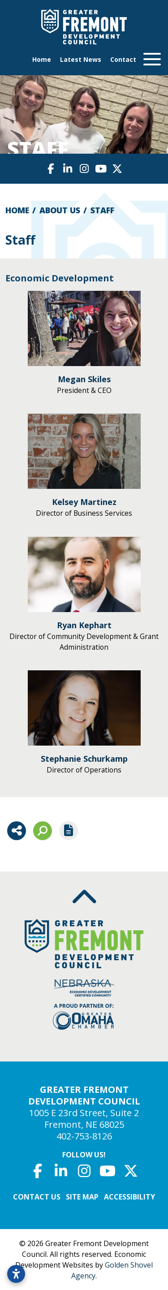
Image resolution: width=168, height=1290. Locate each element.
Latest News (80, 59)
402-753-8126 (84, 1136)
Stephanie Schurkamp (84, 758)
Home (41, 59)
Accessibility (129, 1197)
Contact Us (36, 1197)
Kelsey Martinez (84, 501)
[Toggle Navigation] (148, 59)
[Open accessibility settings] (16, 1274)
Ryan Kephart (84, 625)
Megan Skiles (84, 379)
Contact (123, 59)
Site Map (82, 1197)
